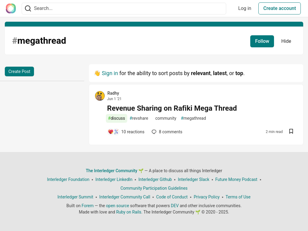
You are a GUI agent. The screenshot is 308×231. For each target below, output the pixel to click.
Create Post (19, 71)
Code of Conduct (172, 197)
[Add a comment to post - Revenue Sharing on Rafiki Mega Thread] (126, 131)
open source (117, 205)
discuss (116, 118)
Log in (244, 8)
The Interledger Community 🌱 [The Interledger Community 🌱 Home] (114, 170)
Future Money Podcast (236, 179)
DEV (175, 205)
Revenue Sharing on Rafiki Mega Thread (172, 108)
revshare (139, 118)
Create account (279, 8)
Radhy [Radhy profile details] (113, 93)
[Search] (28, 8)
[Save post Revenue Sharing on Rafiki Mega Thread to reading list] (291, 132)
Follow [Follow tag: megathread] (262, 41)
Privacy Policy (207, 197)
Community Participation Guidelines (153, 188)
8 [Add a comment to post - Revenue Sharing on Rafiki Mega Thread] (166, 131)
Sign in (110, 73)
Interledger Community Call (124, 197)
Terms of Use (238, 197)
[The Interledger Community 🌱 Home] (11, 8)
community (165, 118)
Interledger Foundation (68, 179)
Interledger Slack (193, 179)
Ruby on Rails (128, 212)
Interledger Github (155, 179)
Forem (88, 205)
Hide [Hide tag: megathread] (286, 41)
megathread (193, 118)
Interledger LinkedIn (113, 179)
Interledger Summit (75, 197)
